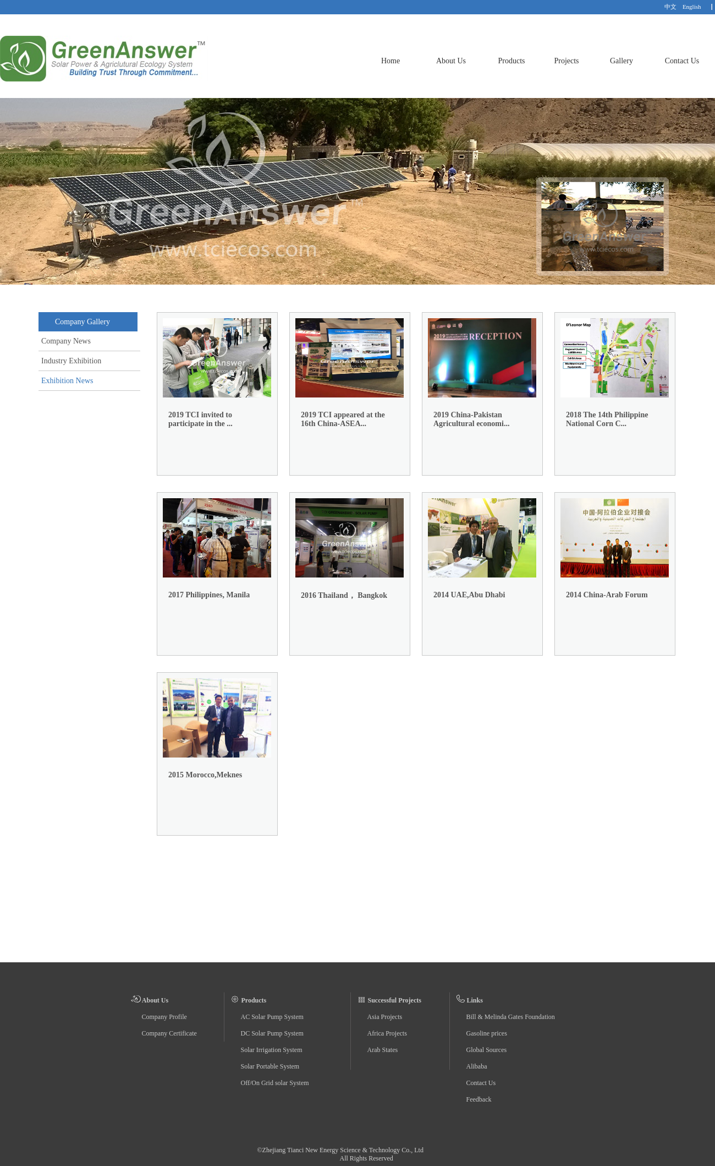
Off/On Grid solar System (275, 1083)
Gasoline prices (486, 1033)
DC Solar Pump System (272, 1033)
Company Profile (164, 1017)
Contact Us (682, 61)
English (692, 6)
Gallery (621, 61)
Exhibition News (67, 381)
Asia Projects (385, 1017)
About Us (451, 61)
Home (390, 61)
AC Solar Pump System (272, 1017)
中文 (670, 6)
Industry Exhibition (71, 361)
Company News (66, 341)
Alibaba (476, 1066)
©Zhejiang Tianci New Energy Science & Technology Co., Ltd (340, 1150)
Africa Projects (387, 1033)
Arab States (382, 1050)
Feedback (479, 1099)
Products (511, 61)
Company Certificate (169, 1033)
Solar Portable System (270, 1066)
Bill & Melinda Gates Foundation (510, 1017)
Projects (566, 61)
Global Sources (486, 1050)
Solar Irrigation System (271, 1050)
